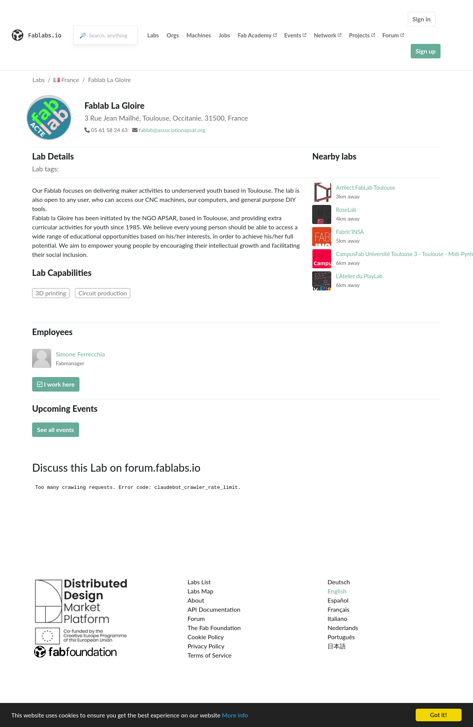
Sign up (426, 51)
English (337, 591)
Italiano (337, 618)
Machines (198, 35)
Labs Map (201, 591)
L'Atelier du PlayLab (359, 276)
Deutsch (338, 581)
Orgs (173, 35)
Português (341, 636)
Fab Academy (257, 35)
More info (235, 715)
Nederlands (342, 627)
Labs (153, 35)
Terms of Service (210, 655)
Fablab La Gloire (109, 79)
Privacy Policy (206, 646)
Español (337, 600)
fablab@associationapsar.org (172, 130)
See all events (55, 429)
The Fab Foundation (214, 627)
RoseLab (346, 209)
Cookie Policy (206, 636)
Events (295, 35)
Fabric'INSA (350, 232)
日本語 (336, 646)
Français (338, 609)
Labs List (199, 581)
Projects (361, 35)
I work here (56, 384)
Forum (393, 35)
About (196, 600)
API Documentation (214, 609)
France (66, 79)
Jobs (224, 35)
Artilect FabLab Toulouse (365, 187)
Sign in (422, 19)
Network (327, 35)
